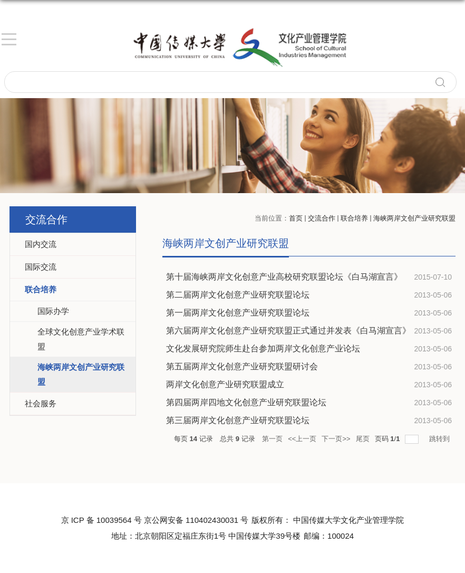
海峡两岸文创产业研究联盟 (414, 218)
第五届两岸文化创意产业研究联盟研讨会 (242, 366)
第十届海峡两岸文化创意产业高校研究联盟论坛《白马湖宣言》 (284, 276)
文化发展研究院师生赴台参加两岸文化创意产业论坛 (263, 348)
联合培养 (354, 218)
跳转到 (440, 439)
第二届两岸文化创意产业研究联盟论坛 (237, 294)
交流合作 (321, 218)
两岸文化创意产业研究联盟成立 (225, 384)
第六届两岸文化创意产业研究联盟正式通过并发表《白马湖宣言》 (288, 330)
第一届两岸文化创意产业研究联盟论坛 (237, 312)
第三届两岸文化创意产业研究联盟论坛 (237, 420)
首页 (296, 218)
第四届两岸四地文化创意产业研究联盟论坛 (246, 402)
